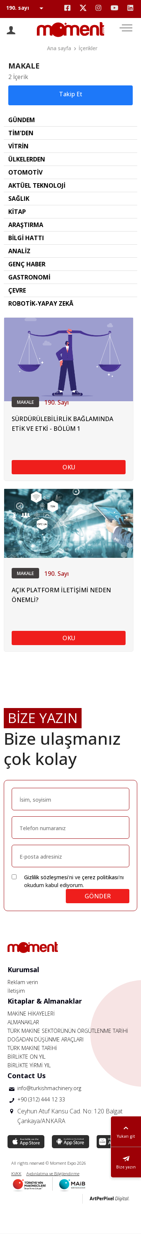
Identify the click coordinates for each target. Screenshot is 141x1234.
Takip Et (70, 94)
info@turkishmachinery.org (49, 1088)
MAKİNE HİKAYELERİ (31, 1013)
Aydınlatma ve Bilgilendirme (52, 1173)
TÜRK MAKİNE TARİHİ (32, 1048)
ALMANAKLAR (23, 1022)
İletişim (16, 990)
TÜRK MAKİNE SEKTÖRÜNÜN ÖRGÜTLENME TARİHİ (68, 1030)
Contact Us (26, 1075)
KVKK (16, 1173)
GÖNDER (98, 896)
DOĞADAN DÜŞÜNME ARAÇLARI (45, 1039)
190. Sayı (56, 402)
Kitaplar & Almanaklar (45, 1000)
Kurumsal (23, 969)
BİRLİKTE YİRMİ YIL (29, 1065)
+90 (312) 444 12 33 (41, 1099)
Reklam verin (23, 982)
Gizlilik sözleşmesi (46, 877)
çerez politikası (100, 877)
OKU (68, 467)
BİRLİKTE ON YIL (26, 1056)
